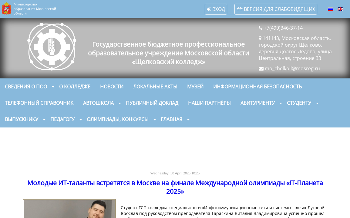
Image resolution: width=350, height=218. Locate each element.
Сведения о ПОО (26, 86)
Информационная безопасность (257, 86)
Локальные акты (155, 86)
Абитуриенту (258, 103)
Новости (111, 86)
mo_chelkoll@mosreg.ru (292, 68)
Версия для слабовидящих (276, 9)
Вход (216, 9)
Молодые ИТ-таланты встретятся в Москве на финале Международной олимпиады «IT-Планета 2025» (175, 187)
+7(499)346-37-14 (283, 28)
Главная (171, 119)
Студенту (299, 103)
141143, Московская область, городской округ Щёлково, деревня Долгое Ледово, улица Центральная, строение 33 (295, 48)
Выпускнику (21, 119)
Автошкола (98, 103)
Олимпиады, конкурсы (118, 119)
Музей (195, 86)
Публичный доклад (152, 103)
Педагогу (62, 119)
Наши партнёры (209, 103)
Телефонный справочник (39, 103)
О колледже (74, 86)
